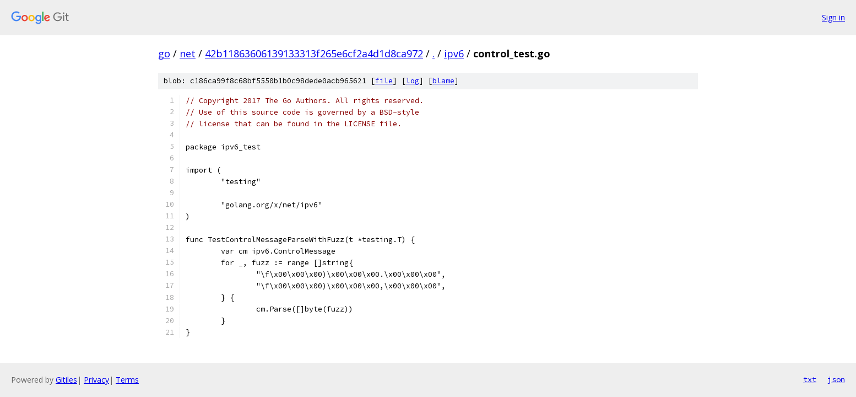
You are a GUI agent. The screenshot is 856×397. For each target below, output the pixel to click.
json (836, 379)
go (164, 53)
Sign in (833, 17)
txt (809, 379)
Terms (127, 379)
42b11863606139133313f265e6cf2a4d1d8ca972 (314, 53)
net (188, 53)
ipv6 (454, 53)
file (384, 80)
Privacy (96, 379)
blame (443, 80)
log (412, 80)
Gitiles (66, 379)
